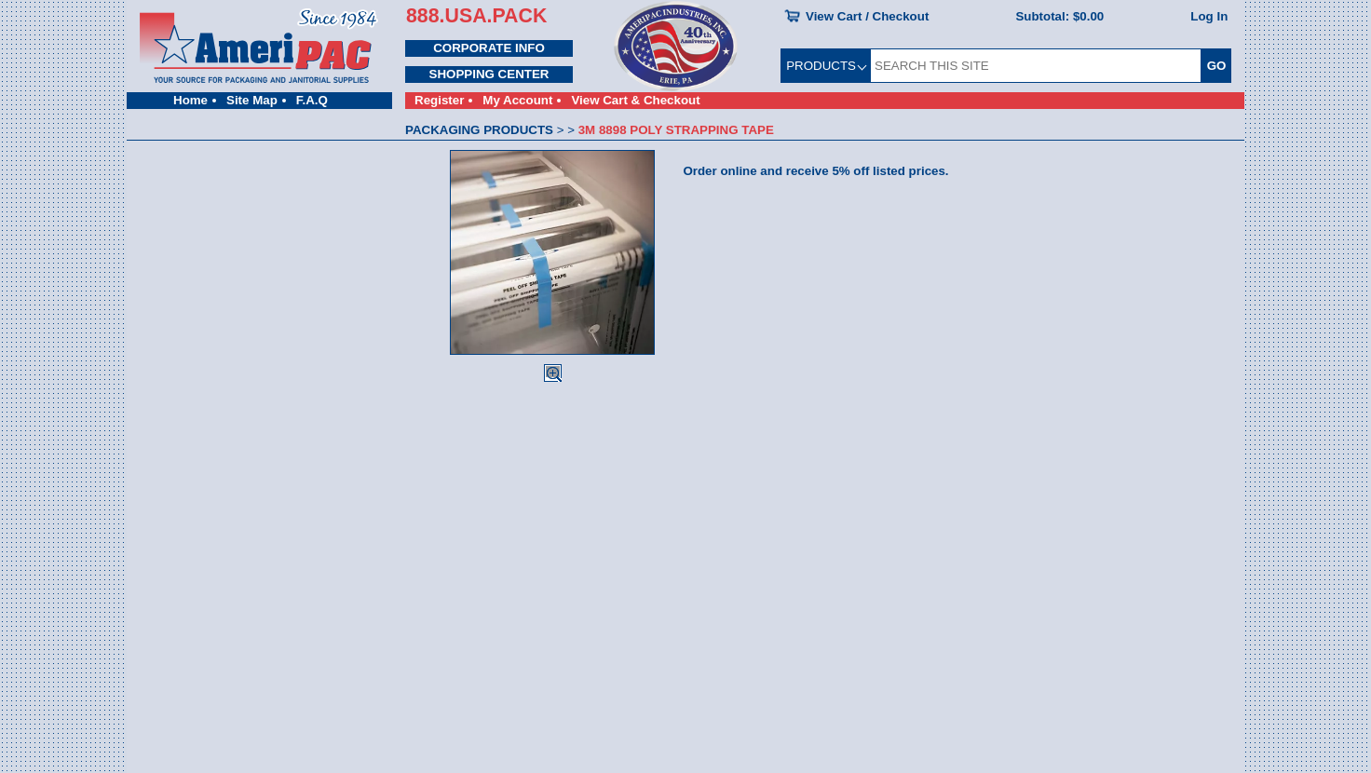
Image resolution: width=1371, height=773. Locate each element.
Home (190, 100)
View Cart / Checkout (867, 16)
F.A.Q (312, 100)
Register (439, 100)
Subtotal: (1059, 16)
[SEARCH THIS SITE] (1035, 65)
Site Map (252, 100)
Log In (1209, 16)
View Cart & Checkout (635, 100)
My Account (517, 100)
